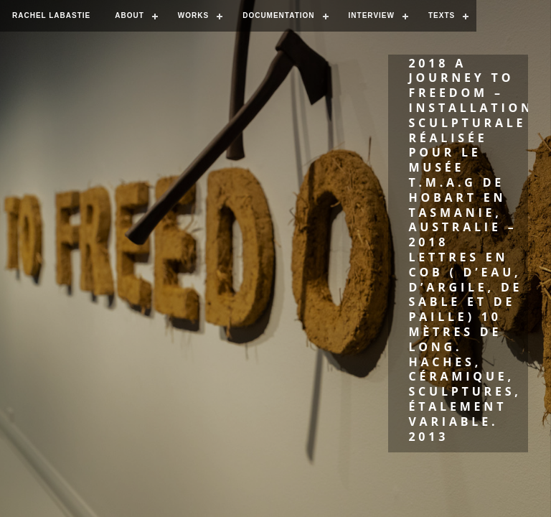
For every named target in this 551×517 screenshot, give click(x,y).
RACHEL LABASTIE (51, 15)
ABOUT (129, 15)
